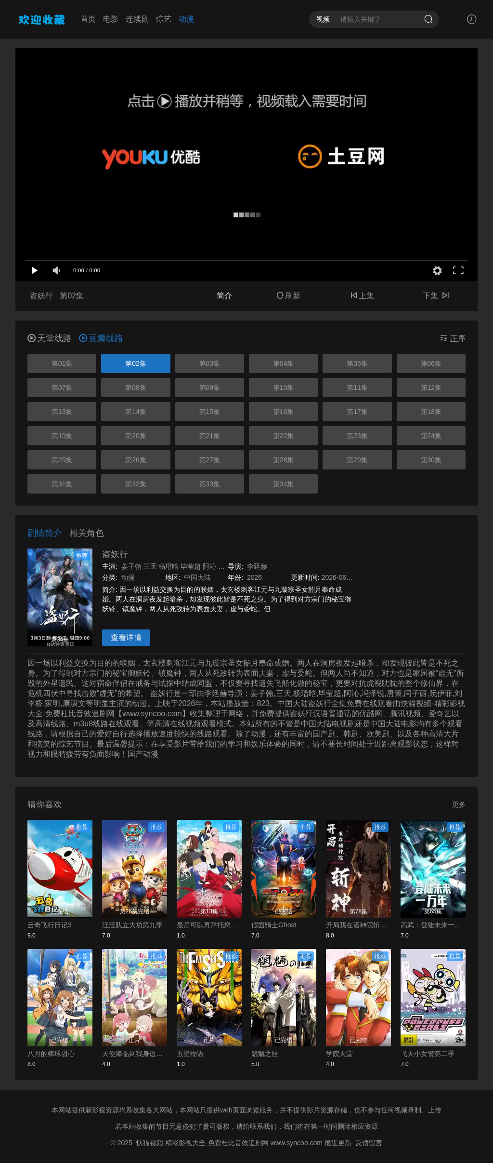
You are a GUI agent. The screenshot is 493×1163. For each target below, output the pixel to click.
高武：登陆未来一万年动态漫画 (433, 925)
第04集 (283, 363)
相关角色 (86, 533)
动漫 (186, 19)
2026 (254, 577)
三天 (150, 566)
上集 (362, 296)
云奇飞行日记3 (49, 925)
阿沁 (209, 566)
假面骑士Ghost (273, 925)
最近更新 (337, 1143)
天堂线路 (49, 338)
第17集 (357, 411)
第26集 (135, 460)
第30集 (431, 460)
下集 (436, 296)
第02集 (135, 363)
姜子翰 (131, 566)
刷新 (288, 296)
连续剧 (137, 19)
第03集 (210, 363)
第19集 (62, 436)
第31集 (62, 484)
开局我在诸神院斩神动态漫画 (358, 925)
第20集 (135, 436)
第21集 (210, 436)
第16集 (283, 411)
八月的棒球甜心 (51, 1053)
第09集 (210, 387)
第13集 (62, 411)
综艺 (163, 19)
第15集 (210, 411)
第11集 (357, 387)
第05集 (357, 363)
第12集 (431, 387)
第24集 (431, 436)
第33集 (210, 484)
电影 (110, 19)
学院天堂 (339, 1053)
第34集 (283, 484)
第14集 (135, 411)
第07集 (62, 387)
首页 (88, 19)
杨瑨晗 (168, 566)
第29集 (357, 460)
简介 (224, 296)
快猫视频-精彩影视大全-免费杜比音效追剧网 (202, 1143)
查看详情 (126, 637)
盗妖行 (115, 554)
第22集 (283, 436)
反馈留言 (368, 1143)
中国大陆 (197, 577)
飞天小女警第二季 (427, 1053)
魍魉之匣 (264, 1053)
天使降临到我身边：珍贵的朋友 (134, 1053)
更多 (459, 804)
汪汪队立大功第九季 (132, 925)
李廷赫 (257, 566)
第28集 (283, 460)
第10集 (283, 387)
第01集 (62, 363)
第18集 (431, 411)
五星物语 (190, 1053)
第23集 (357, 436)
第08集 (135, 387)
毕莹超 (191, 566)
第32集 (135, 484)
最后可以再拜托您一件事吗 (209, 925)
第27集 (210, 460)
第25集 (62, 460)
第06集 (431, 363)
